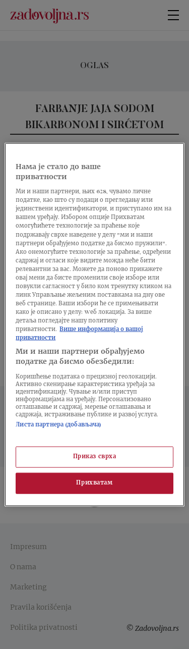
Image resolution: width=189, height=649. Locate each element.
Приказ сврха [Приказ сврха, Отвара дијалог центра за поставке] (94, 457)
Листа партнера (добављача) (58, 424)
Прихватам (94, 482)
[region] (94, 325)
